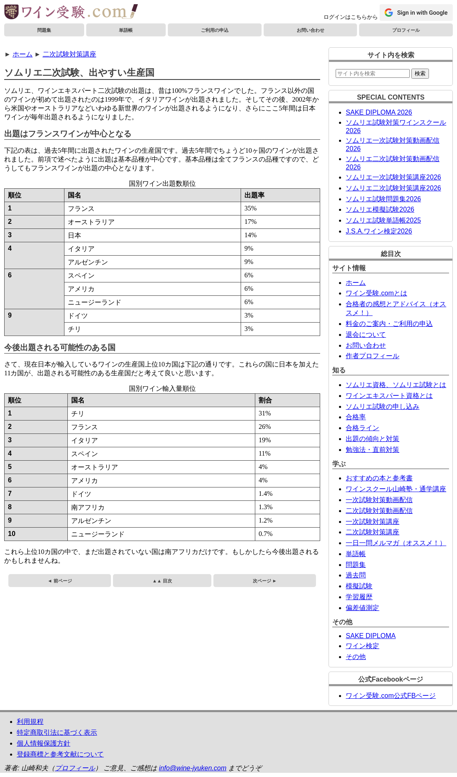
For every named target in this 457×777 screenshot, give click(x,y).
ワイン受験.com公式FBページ (391, 695)
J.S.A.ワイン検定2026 (379, 231)
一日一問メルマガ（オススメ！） (396, 542)
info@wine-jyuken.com (192, 768)
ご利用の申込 (214, 30)
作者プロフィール (372, 355)
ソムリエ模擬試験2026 (380, 209)
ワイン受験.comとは (376, 293)
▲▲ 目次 (162, 580)
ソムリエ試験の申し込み (382, 406)
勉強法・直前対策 (372, 449)
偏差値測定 (362, 607)
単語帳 (126, 30)
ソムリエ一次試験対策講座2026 (393, 177)
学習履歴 (359, 596)
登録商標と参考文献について (60, 754)
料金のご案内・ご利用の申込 (389, 323)
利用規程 (30, 721)
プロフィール (406, 30)
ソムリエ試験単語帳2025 (383, 220)
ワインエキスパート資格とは (389, 395)
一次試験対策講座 (372, 521)
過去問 (356, 575)
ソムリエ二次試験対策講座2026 (393, 188)
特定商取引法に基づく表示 (57, 732)
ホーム (23, 54)
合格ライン (362, 427)
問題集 (44, 30)
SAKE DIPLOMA (370, 635)
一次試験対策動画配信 (379, 499)
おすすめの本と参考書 (379, 478)
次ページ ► (265, 580)
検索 (420, 73)
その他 (356, 656)
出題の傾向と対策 (372, 438)
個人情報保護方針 (43, 743)
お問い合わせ (310, 30)
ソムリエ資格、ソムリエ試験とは (396, 384)
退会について (366, 334)
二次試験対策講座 (69, 54)
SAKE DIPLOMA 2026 (379, 112)
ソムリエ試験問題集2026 (383, 199)
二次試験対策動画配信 (379, 510)
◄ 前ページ (60, 580)
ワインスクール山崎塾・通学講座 (396, 488)
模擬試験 (359, 586)
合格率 (356, 417)
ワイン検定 (362, 645)
